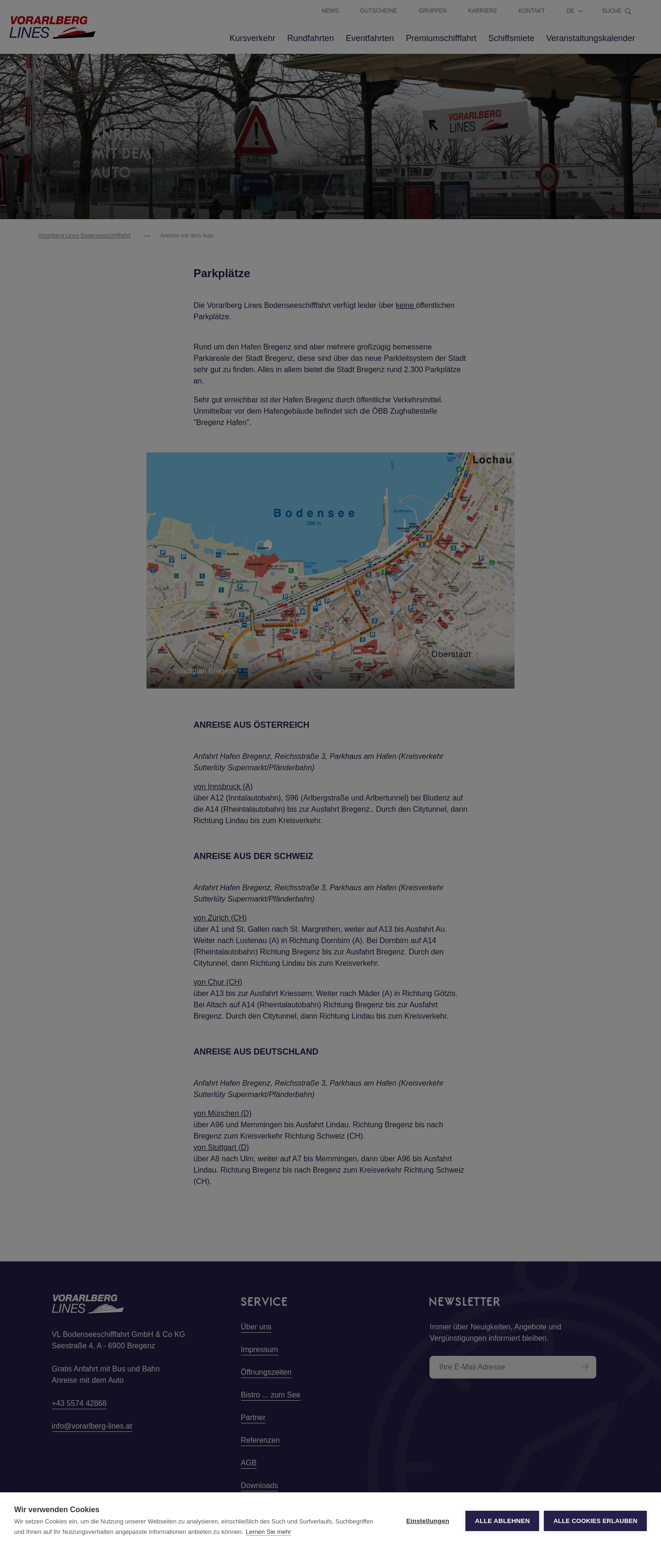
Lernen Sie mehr (268, 1531)
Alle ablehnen (502, 1520)
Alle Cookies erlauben (595, 1520)
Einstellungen (427, 1520)
